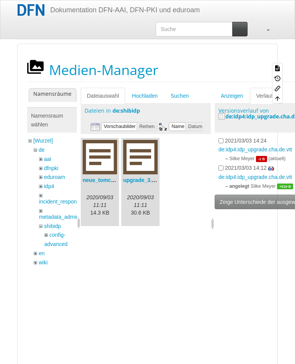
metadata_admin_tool (65, 217)
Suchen (180, 96)
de (42, 150)
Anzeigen (232, 96)
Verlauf (264, 96)
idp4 (49, 186)
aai (47, 159)
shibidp (52, 226)
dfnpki (51, 168)
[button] (264, 29)
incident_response (61, 201)
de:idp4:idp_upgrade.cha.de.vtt (255, 149)
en (42, 253)
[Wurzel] (43, 141)
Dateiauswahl (103, 96)
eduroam (54, 177)
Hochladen (145, 96)
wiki (43, 262)
